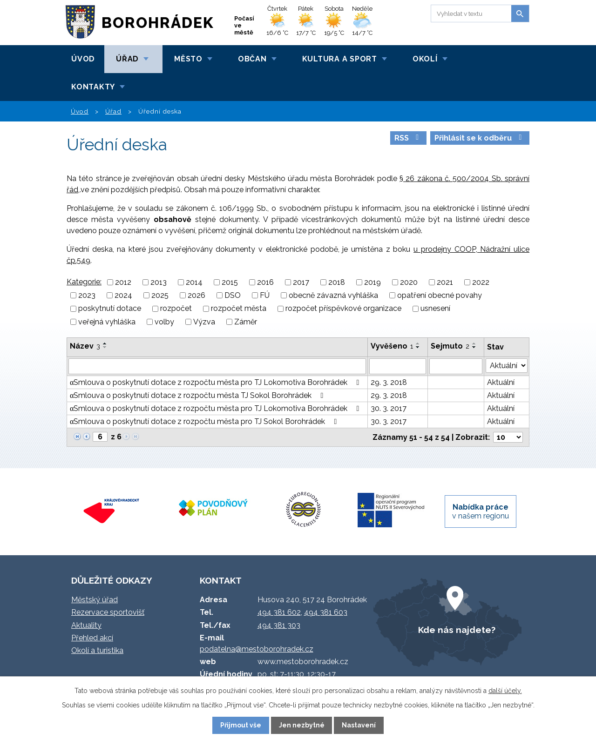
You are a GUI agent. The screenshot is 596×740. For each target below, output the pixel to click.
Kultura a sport (339, 58)
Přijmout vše (240, 725)
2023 (86, 295)
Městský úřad (94, 599)
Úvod (83, 58)
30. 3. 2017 (388, 408)
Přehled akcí (92, 637)
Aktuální (501, 382)
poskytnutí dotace (109, 308)
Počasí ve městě (244, 25)
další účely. (505, 690)
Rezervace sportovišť (107, 612)
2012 (123, 282)
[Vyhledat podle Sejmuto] (455, 366)
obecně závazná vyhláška (333, 295)
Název (85, 346)
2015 (230, 282)
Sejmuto (450, 346)
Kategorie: (84, 281)
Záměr (245, 321)
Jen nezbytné (302, 725)
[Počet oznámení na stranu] (508, 437)
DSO (232, 295)
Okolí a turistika (97, 650)
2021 (445, 282)
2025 (160, 295)
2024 (123, 295)
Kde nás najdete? (456, 630)
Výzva (204, 321)
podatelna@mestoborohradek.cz (256, 649)
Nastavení (359, 725)
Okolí (425, 58)
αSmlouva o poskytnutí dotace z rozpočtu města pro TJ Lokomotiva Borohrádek (216, 382)
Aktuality (86, 625)
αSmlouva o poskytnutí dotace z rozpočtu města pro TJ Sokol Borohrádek (205, 421)
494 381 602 (279, 612)
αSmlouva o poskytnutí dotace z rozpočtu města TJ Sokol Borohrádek (198, 395)
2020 (409, 282)
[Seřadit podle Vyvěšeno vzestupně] (418, 343)
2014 (194, 282)
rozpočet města (238, 308)
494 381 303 (278, 625)
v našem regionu (480, 511)
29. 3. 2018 (389, 382)
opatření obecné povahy (439, 295)
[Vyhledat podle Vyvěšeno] (397, 366)
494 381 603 (325, 612)
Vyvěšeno (392, 346)
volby (164, 321)
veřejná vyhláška (106, 321)
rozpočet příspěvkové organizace (343, 308)
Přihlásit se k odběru (479, 138)
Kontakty (93, 86)
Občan (252, 58)
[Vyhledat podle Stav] (507, 365)
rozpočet (176, 308)
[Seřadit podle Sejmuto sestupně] (474, 347)
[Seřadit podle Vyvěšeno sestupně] (418, 347)
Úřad (127, 58)
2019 (372, 282)
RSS (408, 138)
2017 (301, 282)
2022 (480, 282)
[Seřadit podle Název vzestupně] (105, 343)
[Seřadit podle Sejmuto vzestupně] (474, 343)
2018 (336, 282)
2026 (196, 295)
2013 (158, 282)
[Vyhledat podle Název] (217, 366)
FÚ (265, 295)
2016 (265, 282)
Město (188, 58)
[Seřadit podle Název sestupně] (105, 347)
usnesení (435, 308)
